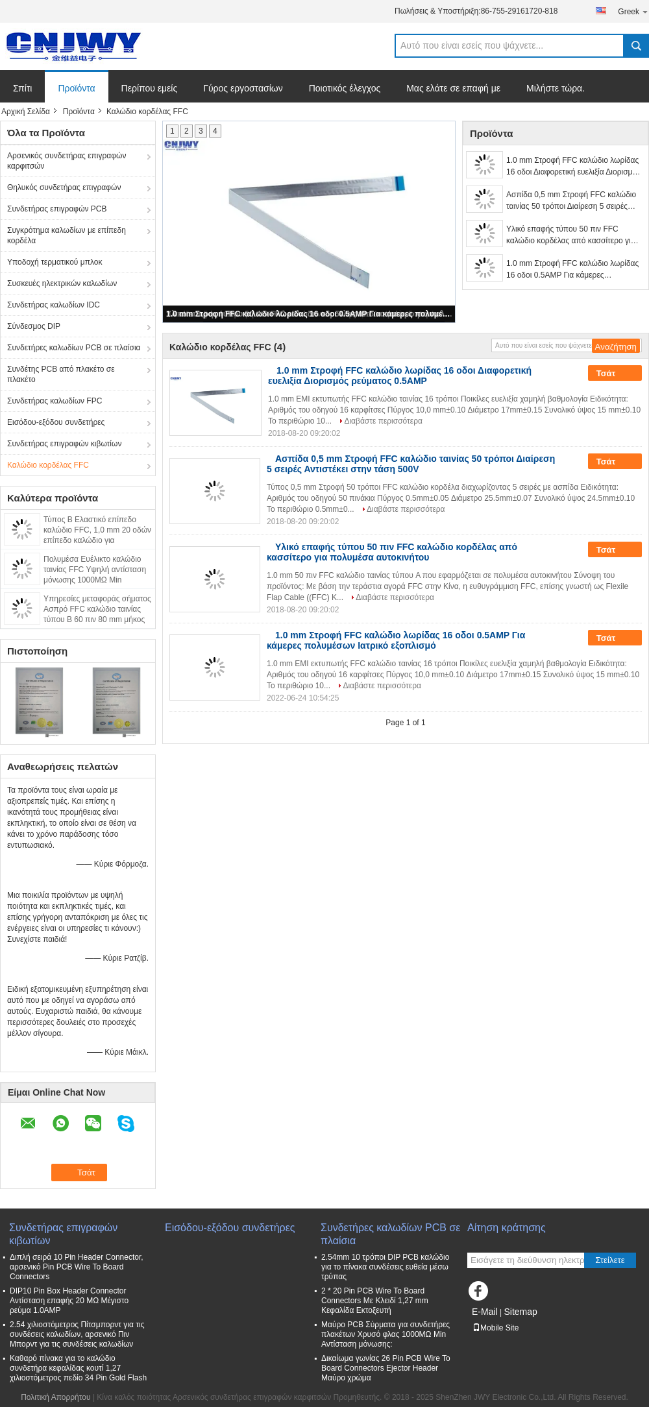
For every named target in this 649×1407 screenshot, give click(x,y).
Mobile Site (495, 1327)
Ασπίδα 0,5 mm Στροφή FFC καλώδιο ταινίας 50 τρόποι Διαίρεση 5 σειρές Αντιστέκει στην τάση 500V (571, 201)
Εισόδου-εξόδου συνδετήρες (55, 422)
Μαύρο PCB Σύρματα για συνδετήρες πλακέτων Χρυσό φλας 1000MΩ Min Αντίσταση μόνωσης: (385, 1334)
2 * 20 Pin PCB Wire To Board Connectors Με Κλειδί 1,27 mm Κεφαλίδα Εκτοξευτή (374, 1300)
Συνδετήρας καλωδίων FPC (54, 400)
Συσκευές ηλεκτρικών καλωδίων (62, 283)
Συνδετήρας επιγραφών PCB (57, 208)
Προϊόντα (76, 88)
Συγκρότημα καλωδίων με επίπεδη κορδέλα (66, 235)
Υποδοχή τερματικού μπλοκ (54, 262)
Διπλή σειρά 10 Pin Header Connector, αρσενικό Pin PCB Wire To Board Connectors (76, 1267)
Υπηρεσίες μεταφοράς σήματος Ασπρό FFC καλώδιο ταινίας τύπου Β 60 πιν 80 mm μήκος (97, 609)
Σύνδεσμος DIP (33, 326)
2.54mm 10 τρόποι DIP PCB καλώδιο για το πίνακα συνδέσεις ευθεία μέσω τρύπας (385, 1267)
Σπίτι (22, 88)
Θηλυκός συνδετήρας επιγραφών (64, 187)
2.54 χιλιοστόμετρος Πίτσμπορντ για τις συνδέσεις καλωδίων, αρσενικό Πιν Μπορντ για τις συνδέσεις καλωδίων (77, 1334)
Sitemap (520, 1311)
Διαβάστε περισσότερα (383, 421)
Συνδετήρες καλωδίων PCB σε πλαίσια (74, 347)
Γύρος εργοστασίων (243, 88)
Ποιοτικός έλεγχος (344, 88)
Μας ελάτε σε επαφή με (453, 88)
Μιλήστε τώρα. (555, 88)
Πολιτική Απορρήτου (55, 1397)
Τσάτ (614, 373)
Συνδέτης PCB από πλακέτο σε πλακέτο (61, 374)
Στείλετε (610, 1260)
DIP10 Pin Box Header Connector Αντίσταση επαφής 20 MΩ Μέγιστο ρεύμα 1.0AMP (69, 1300)
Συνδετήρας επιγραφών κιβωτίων (64, 443)
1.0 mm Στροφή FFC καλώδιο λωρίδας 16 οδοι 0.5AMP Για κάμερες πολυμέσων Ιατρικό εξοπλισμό (309, 314)
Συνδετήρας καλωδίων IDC (53, 304)
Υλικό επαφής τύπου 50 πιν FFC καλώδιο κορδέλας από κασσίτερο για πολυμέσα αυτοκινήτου (570, 235)
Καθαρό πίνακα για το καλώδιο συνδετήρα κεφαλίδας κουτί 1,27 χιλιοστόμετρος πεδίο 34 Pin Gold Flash (78, 1368)
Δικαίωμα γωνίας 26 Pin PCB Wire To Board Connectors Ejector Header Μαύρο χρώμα (385, 1368)
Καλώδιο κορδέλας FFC (48, 465)
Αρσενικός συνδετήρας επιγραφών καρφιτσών (66, 161)
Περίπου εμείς (149, 88)
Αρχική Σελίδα (25, 111)
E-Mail (485, 1311)
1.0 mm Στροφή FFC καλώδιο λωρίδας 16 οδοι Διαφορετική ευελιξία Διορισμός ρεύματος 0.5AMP (573, 167)
